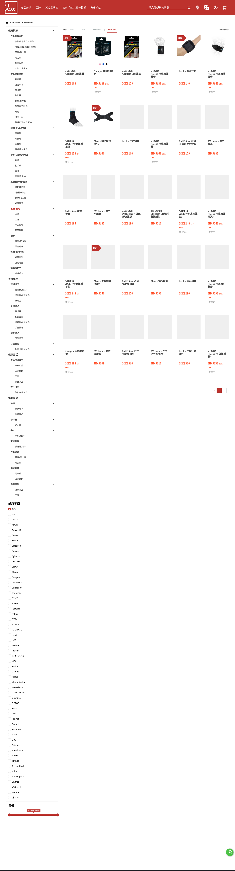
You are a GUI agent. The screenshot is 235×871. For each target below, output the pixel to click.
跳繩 (17, 111)
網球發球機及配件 (23, 122)
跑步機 (18, 79)
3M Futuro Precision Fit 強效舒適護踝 (131, 214)
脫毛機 (18, 311)
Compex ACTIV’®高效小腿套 (216, 283)
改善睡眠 (19, 370)
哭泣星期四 (51, 7)
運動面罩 (19, 203)
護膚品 (18, 300)
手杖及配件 (20, 435)
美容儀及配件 (21, 289)
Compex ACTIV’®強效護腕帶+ (159, 74)
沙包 (17, 160)
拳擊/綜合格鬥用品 (19, 154)
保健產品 (14, 484)
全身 (17, 214)
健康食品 (19, 489)
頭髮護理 (14, 332)
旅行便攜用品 (21, 392)
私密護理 (19, 316)
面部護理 (14, 284)
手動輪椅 (19, 414)
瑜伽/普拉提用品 (18, 127)
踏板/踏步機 (20, 100)
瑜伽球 (18, 138)
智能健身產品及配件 (24, 41)
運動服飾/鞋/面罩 (18, 181)
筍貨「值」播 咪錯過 (74, 7)
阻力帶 (18, 57)
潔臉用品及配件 (22, 295)
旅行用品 (14, 387)
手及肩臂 (19, 224)
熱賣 (84, 29)
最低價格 (112, 29)
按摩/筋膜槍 (20, 241)
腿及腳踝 (19, 230)
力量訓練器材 (16, 36)
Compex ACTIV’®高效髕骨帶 (216, 74)
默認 (72, 29)
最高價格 (97, 29)
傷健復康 (13, 398)
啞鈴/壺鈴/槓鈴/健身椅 (25, 46)
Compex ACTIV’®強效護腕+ (159, 144)
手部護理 (19, 327)
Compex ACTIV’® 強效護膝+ (217, 353)
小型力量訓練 (21, 68)
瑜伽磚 (18, 133)
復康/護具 (28, 22)
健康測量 (14, 468)
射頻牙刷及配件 (22, 349)
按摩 (12, 235)
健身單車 (19, 84)
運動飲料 (19, 273)
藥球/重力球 (20, 52)
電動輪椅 (19, 408)
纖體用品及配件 (22, 322)
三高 (17, 376)
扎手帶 (18, 165)
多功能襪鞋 (20, 187)
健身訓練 (16, 22)
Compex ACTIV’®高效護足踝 (74, 144)
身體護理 (14, 306)
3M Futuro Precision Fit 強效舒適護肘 (160, 214)
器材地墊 (19, 262)
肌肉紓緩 (19, 246)
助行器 (13, 419)
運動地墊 (19, 257)
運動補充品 (15, 268)
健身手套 (19, 117)
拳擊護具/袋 (20, 176)
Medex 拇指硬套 (159, 281)
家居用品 (19, 365)
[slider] (9, 814)
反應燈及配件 (21, 106)
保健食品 (19, 381)
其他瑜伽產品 (21, 149)
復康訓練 (14, 441)
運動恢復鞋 (20, 192)
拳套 (17, 170)
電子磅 (18, 473)
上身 (17, 219)
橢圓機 (18, 90)
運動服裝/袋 (20, 197)
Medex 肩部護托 (187, 281)
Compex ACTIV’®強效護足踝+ (216, 214)
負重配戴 (19, 63)
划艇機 (18, 95)
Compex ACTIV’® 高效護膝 (188, 214)
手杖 (12, 430)
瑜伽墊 (18, 144)
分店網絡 (96, 7)
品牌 (38, 7)
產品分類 (26, 7)
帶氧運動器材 (16, 73)
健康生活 (13, 354)
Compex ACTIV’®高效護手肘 (74, 283)
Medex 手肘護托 (130, 141)
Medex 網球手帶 (187, 71)
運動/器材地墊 (17, 251)
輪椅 (12, 403)
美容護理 (13, 279)
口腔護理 (14, 343)
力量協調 (14, 451)
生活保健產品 (16, 360)
